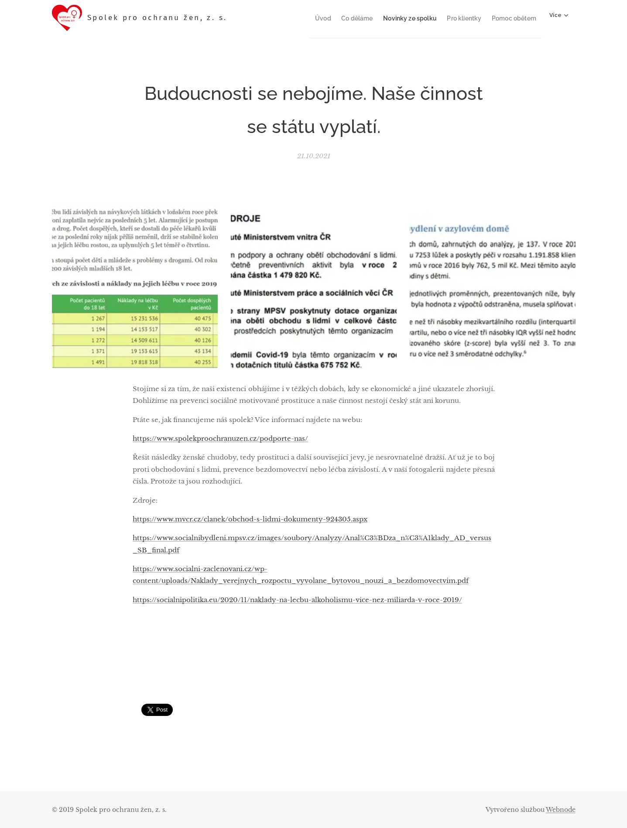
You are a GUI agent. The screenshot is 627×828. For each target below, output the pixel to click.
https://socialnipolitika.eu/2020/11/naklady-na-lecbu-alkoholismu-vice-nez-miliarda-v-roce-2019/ (297, 599)
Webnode (561, 810)
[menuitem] (308, 18)
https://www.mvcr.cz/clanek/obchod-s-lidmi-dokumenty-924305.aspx (250, 519)
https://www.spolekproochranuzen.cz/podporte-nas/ (220, 438)
